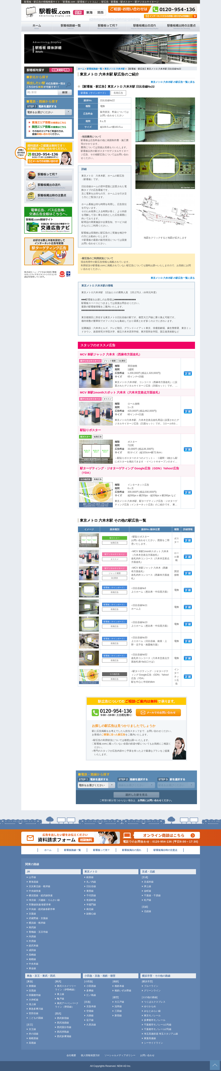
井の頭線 (33, 1033)
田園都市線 (35, 995)
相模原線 (33, 1038)
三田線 (118, 1011)
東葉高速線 (150, 1038)
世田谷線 (33, 1013)
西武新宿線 (63, 1018)
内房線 (32, 936)
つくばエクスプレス (154, 1001)
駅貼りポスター (90, 430)
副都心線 (91, 913)
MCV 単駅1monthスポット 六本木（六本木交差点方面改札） (121, 392)
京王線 (32, 1029)
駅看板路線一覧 (70, 26)
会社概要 (71, 1055)
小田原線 (91, 986)
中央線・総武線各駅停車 (42, 909)
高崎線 (32, 954)
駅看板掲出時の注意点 (181, 26)
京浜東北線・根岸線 (39, 886)
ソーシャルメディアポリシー (119, 1055)
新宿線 (118, 1015)
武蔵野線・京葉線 (38, 918)
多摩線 (90, 990)
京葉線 (32, 913)
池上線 (32, 1004)
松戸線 (147, 900)
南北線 (90, 909)
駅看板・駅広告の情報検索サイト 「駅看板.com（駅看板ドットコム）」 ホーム (36, 26)
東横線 (32, 986)
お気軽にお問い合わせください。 (155, 800)
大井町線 (33, 999)
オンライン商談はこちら (161, 835)
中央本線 (33, 963)
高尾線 (32, 1042)
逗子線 (90, 1020)
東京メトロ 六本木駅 (114, 69)
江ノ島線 (91, 995)
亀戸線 (60, 998)
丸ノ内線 (91, 881)
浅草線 (118, 1006)
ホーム (81, 69)
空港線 (90, 1011)
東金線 (32, 968)
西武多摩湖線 (64, 1036)
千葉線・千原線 (152, 895)
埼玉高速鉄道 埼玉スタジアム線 (161, 1033)
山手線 (32, 877)
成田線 (32, 950)
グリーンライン (152, 990)
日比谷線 (91, 886)
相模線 (32, 959)
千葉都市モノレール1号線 (158, 1024)
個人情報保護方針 (90, 1055)
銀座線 (90, 877)
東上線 (60, 994)
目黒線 (32, 990)
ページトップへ (215, 1065)
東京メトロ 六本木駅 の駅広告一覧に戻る (173, 82)
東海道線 (33, 881)
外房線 (32, 941)
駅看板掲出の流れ (144, 26)
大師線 (90, 1015)
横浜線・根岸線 (37, 922)
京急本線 (91, 1006)
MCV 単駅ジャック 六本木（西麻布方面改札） (111, 354)
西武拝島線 (63, 1031)
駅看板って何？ (107, 26)
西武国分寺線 (64, 1027)
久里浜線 (91, 1024)
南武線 (32, 927)
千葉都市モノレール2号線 (158, 1029)
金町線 (147, 891)
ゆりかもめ (150, 1006)
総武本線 (33, 945)
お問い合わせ (147, 1055)
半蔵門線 (91, 904)
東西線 (90, 891)
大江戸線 (119, 1001)
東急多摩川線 (36, 1008)
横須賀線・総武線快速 (41, 895)
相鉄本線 (119, 986)
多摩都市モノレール (154, 1020)
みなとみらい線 (152, 1011)
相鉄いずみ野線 (123, 990)
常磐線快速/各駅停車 (40, 904)
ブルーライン (151, 986)
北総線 (147, 911)
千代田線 (91, 895)
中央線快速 (35, 891)
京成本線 (148, 881)
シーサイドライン (153, 1042)
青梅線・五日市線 (38, 932)
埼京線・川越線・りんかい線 (44, 900)
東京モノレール (152, 1015)
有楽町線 (91, 900)
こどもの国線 (36, 1018)
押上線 (147, 886)
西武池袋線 (63, 1022)
